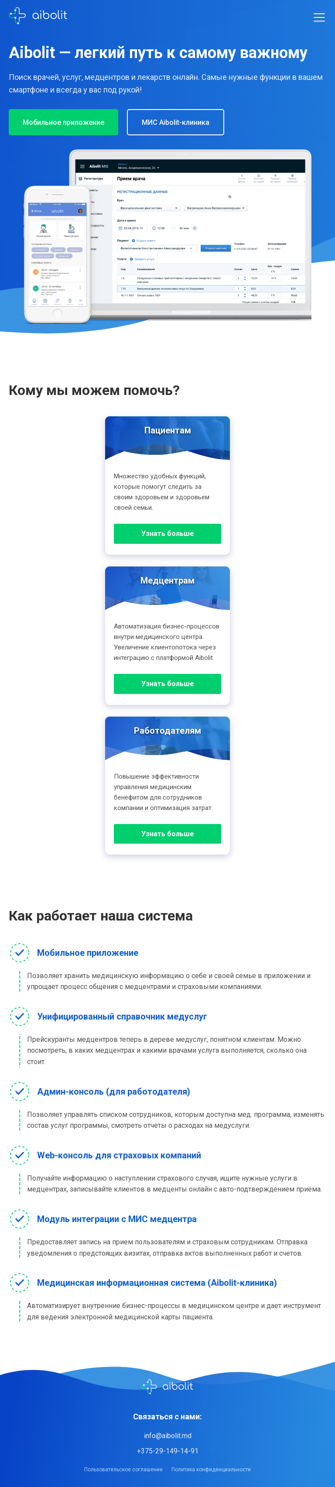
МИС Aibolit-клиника (175, 122)
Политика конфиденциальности (211, 1469)
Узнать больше (167, 533)
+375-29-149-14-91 (167, 1451)
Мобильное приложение (63, 122)
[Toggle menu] (319, 17)
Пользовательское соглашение (123, 1469)
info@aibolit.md (167, 1436)
